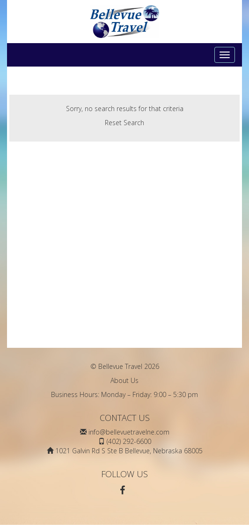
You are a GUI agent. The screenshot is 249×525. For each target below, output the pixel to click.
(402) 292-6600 (129, 441)
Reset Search (124, 122)
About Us (124, 380)
